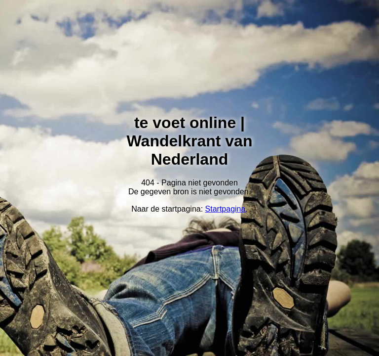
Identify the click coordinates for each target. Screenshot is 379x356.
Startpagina (225, 209)
